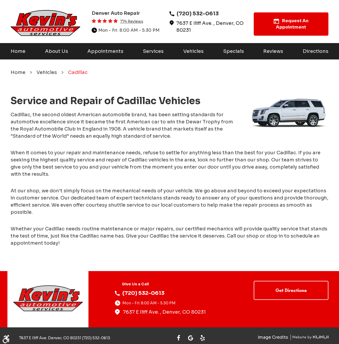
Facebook (179, 338)
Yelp (202, 338)
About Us (56, 51)
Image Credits (273, 337)
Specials (233, 51)
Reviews (273, 51)
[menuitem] (18, 51)
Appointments (105, 51)
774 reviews (131, 21)
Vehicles (193, 51)
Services (153, 51)
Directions (315, 51)
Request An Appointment (291, 24)
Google (191, 338)
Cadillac (78, 72)
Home (18, 51)
